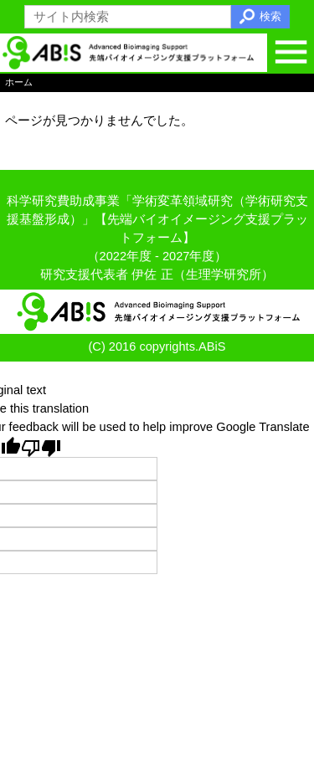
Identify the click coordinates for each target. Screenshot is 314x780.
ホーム (19, 83)
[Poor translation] (41, 447)
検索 (270, 16)
